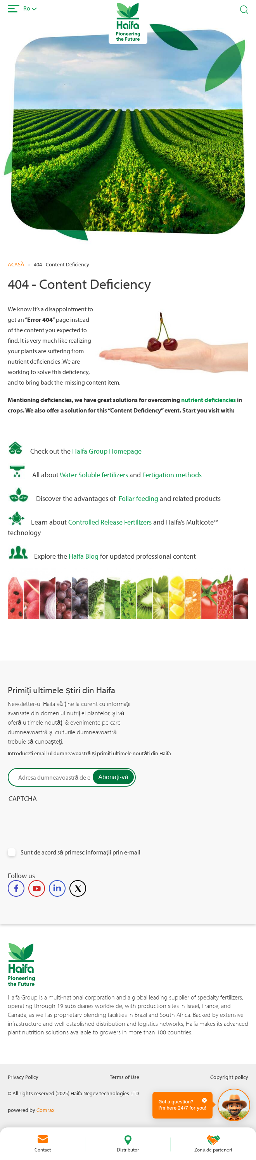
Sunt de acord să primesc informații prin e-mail (80, 852)
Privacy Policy (23, 1077)
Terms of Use (124, 1077)
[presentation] (67, 832)
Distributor (128, 1149)
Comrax (45, 1109)
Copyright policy (229, 1077)
